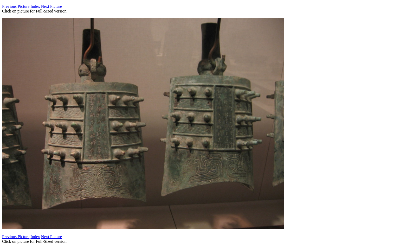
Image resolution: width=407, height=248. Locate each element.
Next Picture (51, 6)
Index (35, 6)
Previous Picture (15, 6)
